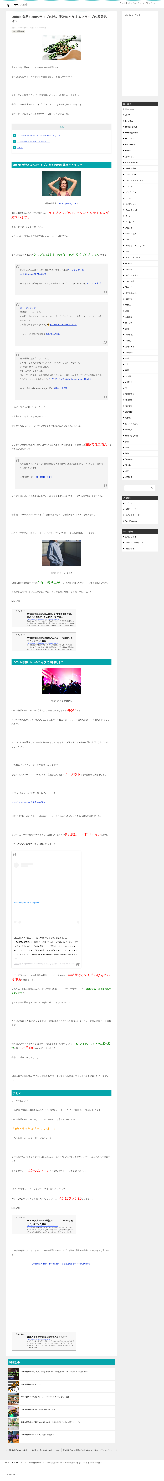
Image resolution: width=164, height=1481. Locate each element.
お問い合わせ (130, 537)
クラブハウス (130, 192)
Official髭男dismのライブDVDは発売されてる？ (38, 1409)
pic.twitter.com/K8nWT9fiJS (63, 324)
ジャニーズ (129, 222)
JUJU (127, 115)
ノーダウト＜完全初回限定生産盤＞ (28, 802)
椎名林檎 (128, 400)
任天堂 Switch (130, 293)
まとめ (20, 148)
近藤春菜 (128, 459)
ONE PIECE (130, 139)
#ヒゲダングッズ (76, 270)
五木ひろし (129, 287)
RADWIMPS (130, 145)
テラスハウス (130, 234)
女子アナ (128, 323)
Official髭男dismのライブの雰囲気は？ (33, 142)
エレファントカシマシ (134, 180)
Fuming (17, 964)
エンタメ (128, 186)
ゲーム (128, 198)
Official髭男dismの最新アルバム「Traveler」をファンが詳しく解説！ (46, 1397)
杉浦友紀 (128, 382)
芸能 (127, 447)
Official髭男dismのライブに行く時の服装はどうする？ (39, 135)
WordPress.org (131, 521)
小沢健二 (128, 341)
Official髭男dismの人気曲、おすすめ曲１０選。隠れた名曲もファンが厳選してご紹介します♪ (54, 1372)
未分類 (128, 376)
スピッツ (128, 228)
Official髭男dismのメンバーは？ (32, 1384)
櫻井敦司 (128, 406)
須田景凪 (128, 477)
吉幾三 (128, 305)
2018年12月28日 (44, 477)
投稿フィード (130, 509)
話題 (127, 453)
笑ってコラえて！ (132, 424)
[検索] (139, 488)
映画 (127, 370)
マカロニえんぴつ (132, 257)
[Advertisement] (61, 1301)
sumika (128, 151)
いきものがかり (131, 162)
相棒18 (128, 418)
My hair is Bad (131, 127)
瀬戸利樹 (128, 412)
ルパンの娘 (129, 281)
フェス (128, 252)
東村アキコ (129, 394)
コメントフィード (132, 515)
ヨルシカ (128, 269)
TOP (15, 1463)
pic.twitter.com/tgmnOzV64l (78, 379)
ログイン (128, 503)
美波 (127, 442)
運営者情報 (129, 549)
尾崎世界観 (129, 347)
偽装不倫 (128, 299)
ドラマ (128, 240)
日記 (127, 364)
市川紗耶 (128, 352)
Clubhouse (129, 109)
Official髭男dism (18, 31)
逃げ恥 (128, 465)
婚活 (127, 329)
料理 (127, 358)
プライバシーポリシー (134, 543)
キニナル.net (17, 4)
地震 (127, 311)
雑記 (127, 471)
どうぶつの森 (130, 174)
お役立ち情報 (130, 168)
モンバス (128, 263)
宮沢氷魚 (128, 335)
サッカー (128, 216)
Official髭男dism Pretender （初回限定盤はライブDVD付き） (61, 1264)
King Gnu (129, 121)
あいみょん (129, 157)
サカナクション (131, 210)
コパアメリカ (130, 204)
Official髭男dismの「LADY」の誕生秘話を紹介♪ (38, 1435)
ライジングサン (131, 275)
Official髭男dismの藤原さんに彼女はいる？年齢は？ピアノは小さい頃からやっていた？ (52, 1422)
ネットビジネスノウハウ (135, 246)
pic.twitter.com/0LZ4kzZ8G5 (33, 274)
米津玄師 (128, 430)
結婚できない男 (131, 436)
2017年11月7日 (94, 283)
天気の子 (128, 317)
